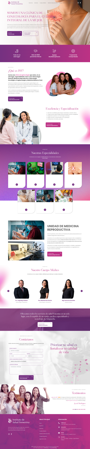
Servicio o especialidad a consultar (16, 359)
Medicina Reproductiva (53, 2)
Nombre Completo (13, 348)
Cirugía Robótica (62, 2)
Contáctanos (71, 2)
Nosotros (31, 2)
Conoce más (14, 99)
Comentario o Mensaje (14, 364)
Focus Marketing (53, 447)
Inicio (40, 423)
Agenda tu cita (42, 439)
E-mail (11, 353)
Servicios (36, 2)
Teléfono (28, 353)
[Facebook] (80, 2)
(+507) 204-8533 (64, 424)
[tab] (74, 409)
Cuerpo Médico (43, 2)
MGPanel (46, 447)
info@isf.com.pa (64, 434)
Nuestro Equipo (27, 33)
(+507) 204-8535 (72, 424)
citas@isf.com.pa (72, 434)
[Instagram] (78, 2)
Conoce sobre (52, 125)
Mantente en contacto (24, 377)
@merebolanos (57, 397)
